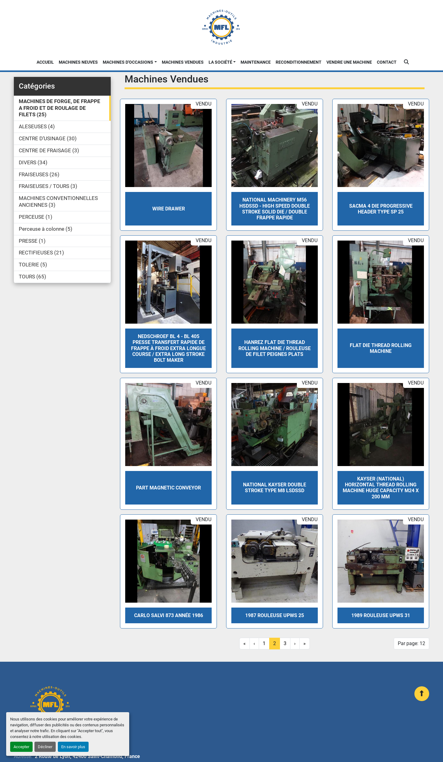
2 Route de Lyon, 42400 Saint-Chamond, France (87, 756)
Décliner (45, 746)
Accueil (45, 62)
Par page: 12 (411, 643)
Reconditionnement (298, 62)
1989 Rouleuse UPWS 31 (380, 615)
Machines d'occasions (128, 62)
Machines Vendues (183, 62)
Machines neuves (78, 62)
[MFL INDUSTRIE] (49, 704)
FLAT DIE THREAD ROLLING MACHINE (381, 348)
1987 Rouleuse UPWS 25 (274, 615)
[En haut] (421, 693)
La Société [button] (220, 62)
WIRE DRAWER (168, 209)
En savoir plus (73, 746)
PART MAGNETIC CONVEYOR (168, 488)
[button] (129, 62)
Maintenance (256, 62)
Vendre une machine (349, 62)
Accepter (21, 746)
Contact (387, 62)
